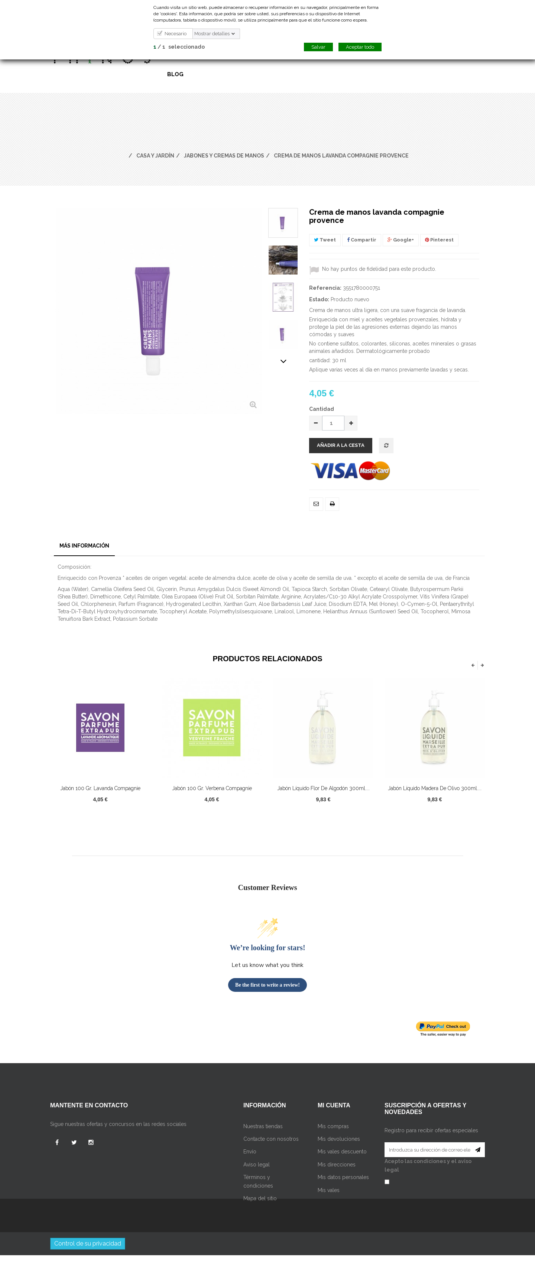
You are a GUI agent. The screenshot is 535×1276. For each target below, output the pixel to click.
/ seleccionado (179, 47)
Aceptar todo (360, 47)
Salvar (318, 47)
